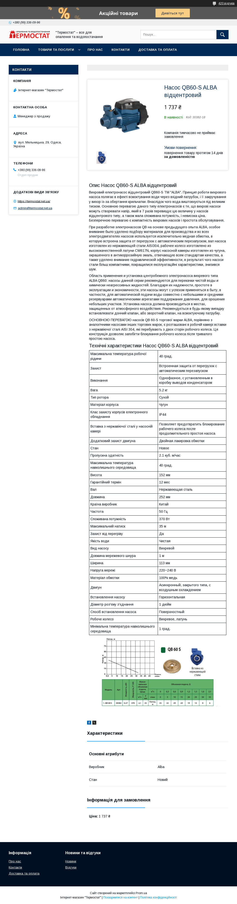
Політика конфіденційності (158, 897)
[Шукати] (222, 34)
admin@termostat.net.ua (35, 208)
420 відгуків (226, 3)
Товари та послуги (56, 50)
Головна (21, 50)
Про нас (95, 50)
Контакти (120, 50)
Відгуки (70, 867)
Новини (70, 861)
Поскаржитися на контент (120, 897)
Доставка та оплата (157, 50)
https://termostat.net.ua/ (34, 201)
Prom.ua (141, 893)
